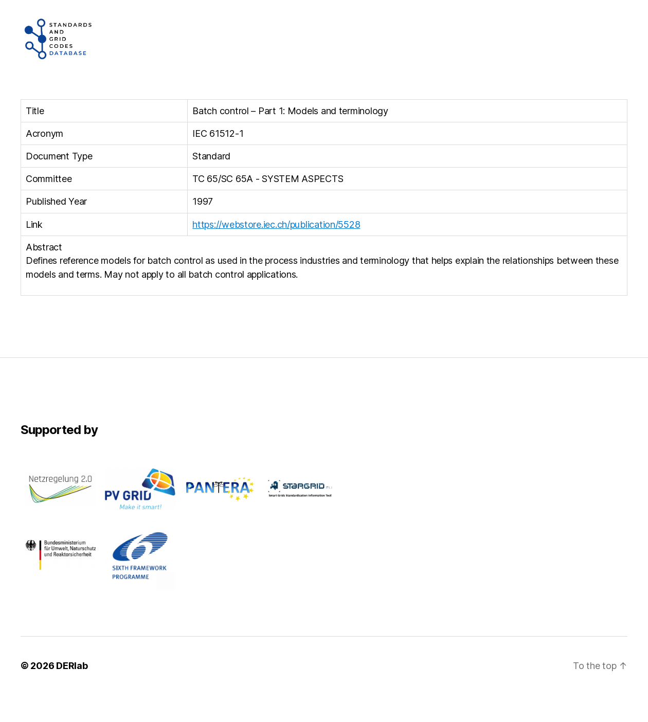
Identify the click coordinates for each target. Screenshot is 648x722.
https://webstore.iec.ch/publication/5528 (276, 251)
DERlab (71, 693)
